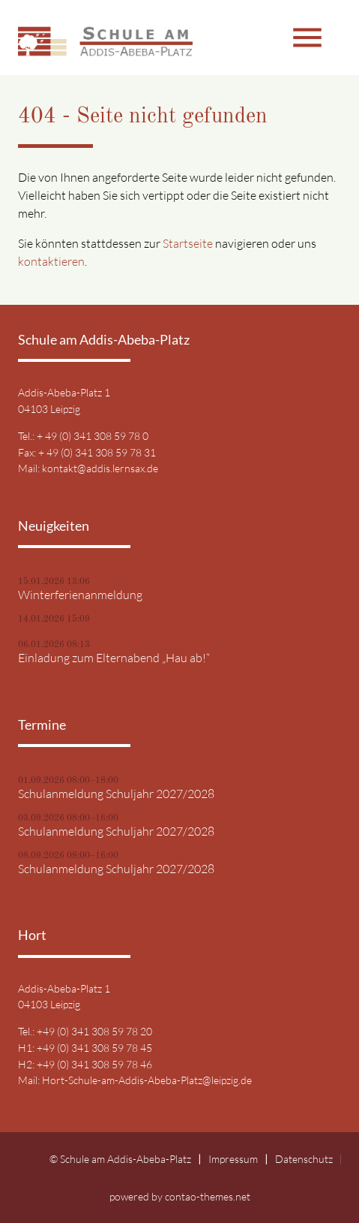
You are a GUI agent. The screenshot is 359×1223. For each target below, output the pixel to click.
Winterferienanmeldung (80, 595)
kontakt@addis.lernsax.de (100, 468)
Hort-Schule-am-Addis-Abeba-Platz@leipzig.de (147, 1080)
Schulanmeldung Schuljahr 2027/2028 (116, 794)
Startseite (188, 243)
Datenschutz (304, 1158)
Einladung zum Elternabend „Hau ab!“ (114, 658)
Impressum (233, 1158)
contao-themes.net (207, 1196)
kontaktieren (51, 261)
